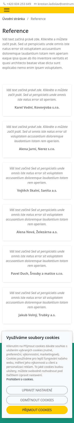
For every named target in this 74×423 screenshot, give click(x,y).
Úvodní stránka (13, 19)
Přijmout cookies (37, 410)
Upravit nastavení (37, 390)
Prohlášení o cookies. (20, 379)
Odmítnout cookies (37, 400)
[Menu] (6, 10)
